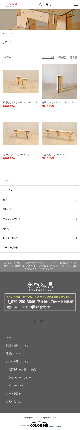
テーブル (7, 190)
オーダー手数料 (10, 247)
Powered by (40, 424)
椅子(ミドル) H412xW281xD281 (20, 102)
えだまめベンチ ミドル (54, 154)
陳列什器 (7, 209)
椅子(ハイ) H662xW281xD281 (58, 102)
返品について (13, 353)
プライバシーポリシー (18, 377)
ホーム (5, 33)
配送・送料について (17, 345)
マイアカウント (14, 385)
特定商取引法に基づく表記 (21, 369)
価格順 (62, 57)
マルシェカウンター (13, 219)
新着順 (73, 57)
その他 (6, 228)
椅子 (13, 33)
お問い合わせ (13, 401)
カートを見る (13, 393)
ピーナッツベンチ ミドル (17, 154)
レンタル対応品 (10, 238)
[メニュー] (75, 4)
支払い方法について (17, 361)
